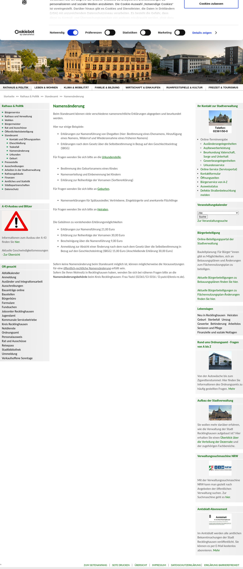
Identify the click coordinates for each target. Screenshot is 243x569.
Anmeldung (9, 277)
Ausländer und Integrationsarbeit (22, 281)
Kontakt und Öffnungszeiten (24, 139)
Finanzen (10, 177)
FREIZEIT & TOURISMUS (223, 87)
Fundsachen (9, 307)
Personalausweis (12, 337)
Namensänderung (74, 96)
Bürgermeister (13, 124)
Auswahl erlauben (211, 22)
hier (17, 242)
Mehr (231, 389)
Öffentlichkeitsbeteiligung (19, 131)
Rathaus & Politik (29, 96)
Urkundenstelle (111, 157)
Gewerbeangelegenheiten (219, 160)
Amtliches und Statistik (17, 181)
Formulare (8, 303)
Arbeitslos (234, 324)
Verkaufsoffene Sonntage (17, 358)
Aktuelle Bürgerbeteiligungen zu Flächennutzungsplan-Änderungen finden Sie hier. (218, 294)
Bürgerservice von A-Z (213, 182)
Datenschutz (11, 189)
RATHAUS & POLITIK (15, 87)
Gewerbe (203, 324)
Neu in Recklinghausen (211, 315)
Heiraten (102, 209)
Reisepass (8, 345)
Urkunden (15, 154)
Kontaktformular (210, 173)
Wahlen (9, 120)
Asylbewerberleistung (217, 148)
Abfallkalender (11, 273)
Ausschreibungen (14, 166)
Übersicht (141, 565)
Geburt (13, 158)
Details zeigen (201, 60)
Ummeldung (9, 354)
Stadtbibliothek (11, 349)
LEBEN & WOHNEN (46, 87)
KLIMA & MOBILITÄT (76, 87)
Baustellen (8, 294)
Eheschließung (17, 143)
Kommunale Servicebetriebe (19, 320)
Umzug (226, 319)
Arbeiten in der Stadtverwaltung (22, 170)
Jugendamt (8, 315)
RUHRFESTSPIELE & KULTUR (184, 87)
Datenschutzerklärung (186, 565)
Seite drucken (121, 565)
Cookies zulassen (211, 31)
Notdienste (9, 328)
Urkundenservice (214, 165)
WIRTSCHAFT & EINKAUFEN (143, 87)
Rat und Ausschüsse (16, 127)
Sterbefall (214, 319)
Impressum (159, 565)
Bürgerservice (12, 112)
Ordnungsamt (10, 332)
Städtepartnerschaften (17, 185)
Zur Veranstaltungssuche (212, 221)
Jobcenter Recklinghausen (18, 311)
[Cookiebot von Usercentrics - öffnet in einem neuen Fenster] (24, 61)
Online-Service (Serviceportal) (218, 169)
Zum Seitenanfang (95, 565)
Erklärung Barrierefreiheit (221, 565)
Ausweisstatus (209, 186)
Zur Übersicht (12, 254)
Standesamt (51, 96)
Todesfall (14, 147)
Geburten (103, 189)
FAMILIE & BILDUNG (107, 87)
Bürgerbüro (9, 298)
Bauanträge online (13, 290)
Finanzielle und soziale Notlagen (217, 332)
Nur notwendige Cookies (211, 11)
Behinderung (218, 324)
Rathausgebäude (14, 173)
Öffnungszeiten (209, 178)
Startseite (9, 96)
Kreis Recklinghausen (15, 324)
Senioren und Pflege (209, 328)
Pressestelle (11, 162)
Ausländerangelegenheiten (220, 144)
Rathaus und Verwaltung (18, 116)
